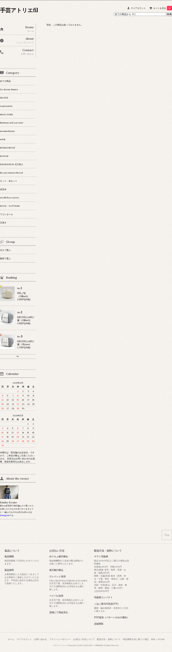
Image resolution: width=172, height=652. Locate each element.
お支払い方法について (84, 639)
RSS (153, 639)
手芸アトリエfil (19, 10)
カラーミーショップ (60, 645)
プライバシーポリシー (60, 639)
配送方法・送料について (109, 639)
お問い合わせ (40, 639)
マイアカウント (138, 8)
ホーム (11, 639)
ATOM (160, 639)
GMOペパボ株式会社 (95, 645)
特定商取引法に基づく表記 (136, 639)
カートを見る (162, 8)
